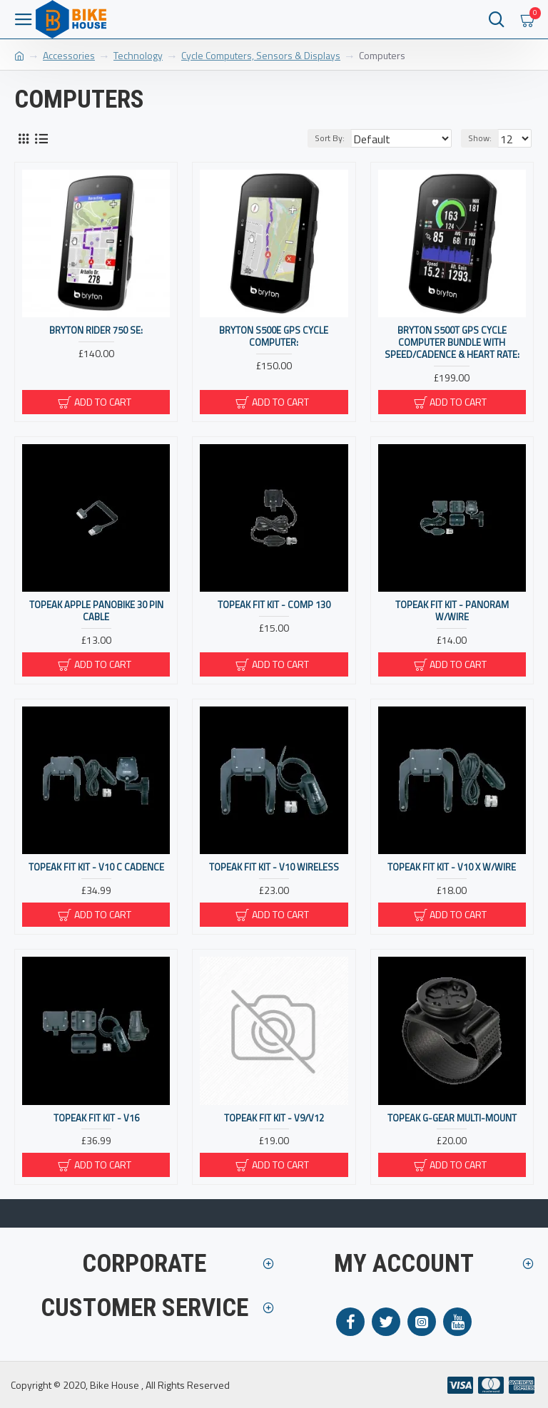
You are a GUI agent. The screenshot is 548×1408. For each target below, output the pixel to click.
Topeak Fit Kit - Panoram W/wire (452, 611)
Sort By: (330, 138)
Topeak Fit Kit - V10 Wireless (274, 867)
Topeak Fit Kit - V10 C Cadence (96, 867)
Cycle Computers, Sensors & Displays (260, 55)
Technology (138, 55)
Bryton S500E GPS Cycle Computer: (273, 336)
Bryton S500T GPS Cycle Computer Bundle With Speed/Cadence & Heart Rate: (452, 342)
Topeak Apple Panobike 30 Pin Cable (96, 611)
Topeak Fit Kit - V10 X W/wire (451, 867)
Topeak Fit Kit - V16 (96, 1118)
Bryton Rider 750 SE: (96, 330)
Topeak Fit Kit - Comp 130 (274, 605)
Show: (480, 138)
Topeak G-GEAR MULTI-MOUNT (452, 1118)
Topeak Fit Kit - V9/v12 (274, 1118)
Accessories (69, 55)
